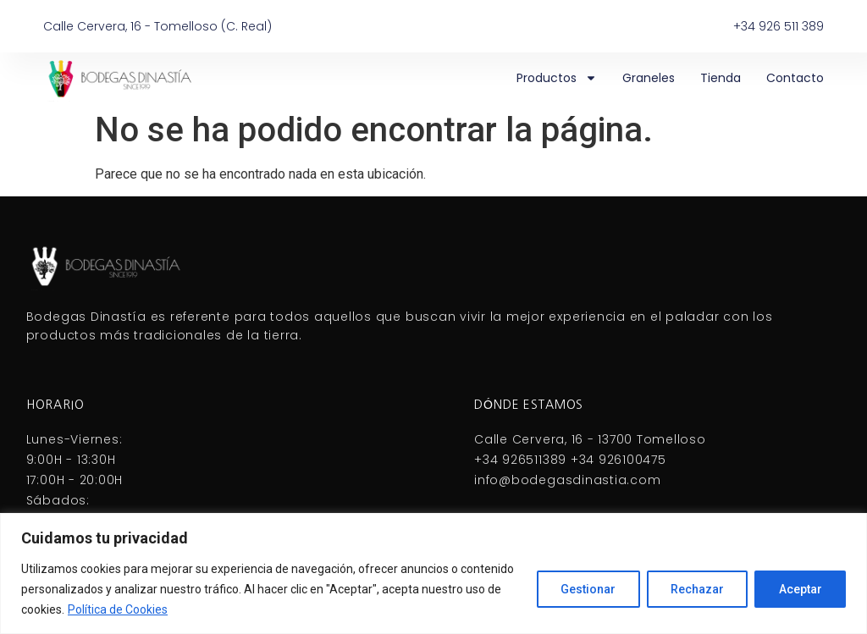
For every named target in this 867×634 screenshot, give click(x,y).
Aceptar (799, 589)
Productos (556, 78)
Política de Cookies (118, 609)
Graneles (648, 77)
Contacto (795, 77)
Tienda (720, 77)
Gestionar (585, 589)
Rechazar (695, 589)
